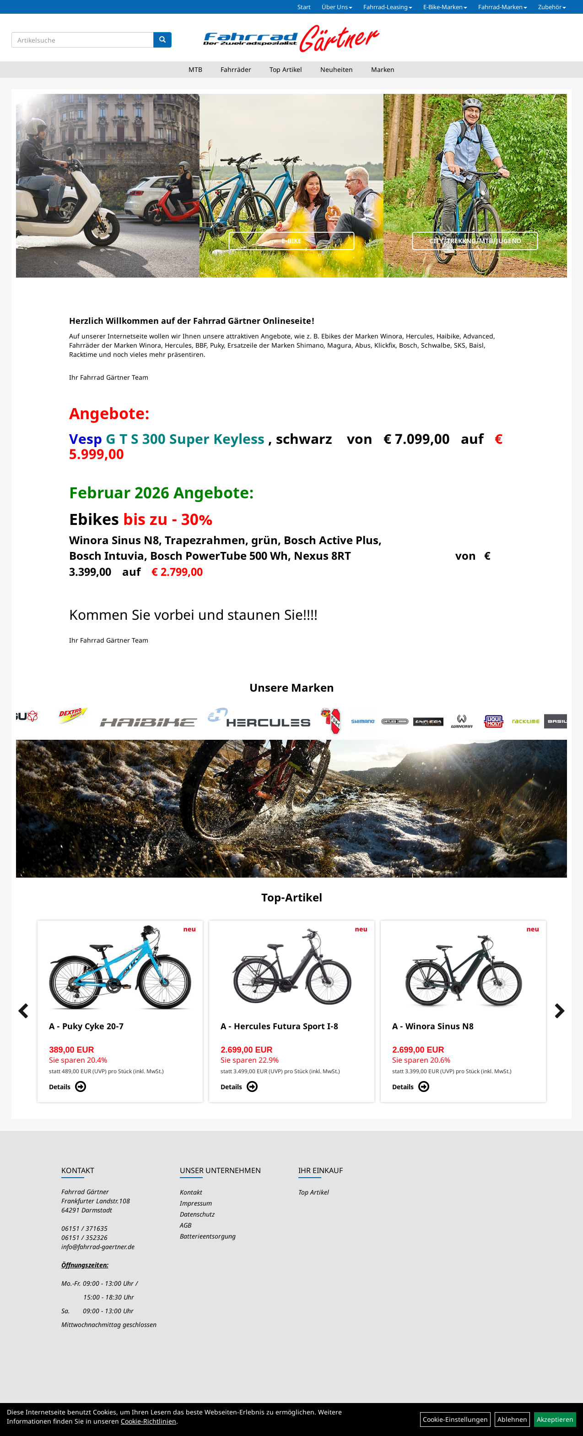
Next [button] (560, 1011)
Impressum (196, 1203)
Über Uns (337, 7)
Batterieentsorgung (208, 1236)
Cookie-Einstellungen (455, 1419)
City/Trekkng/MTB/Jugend (475, 240)
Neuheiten (336, 69)
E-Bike (291, 240)
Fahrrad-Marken (502, 7)
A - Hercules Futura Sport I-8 (279, 1026)
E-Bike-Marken (445, 7)
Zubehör (552, 7)
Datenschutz (197, 1214)
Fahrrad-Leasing (387, 7)
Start (304, 7)
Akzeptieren (555, 1419)
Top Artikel (286, 69)
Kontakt (191, 1192)
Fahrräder (236, 69)
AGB (185, 1225)
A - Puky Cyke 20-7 (86, 1026)
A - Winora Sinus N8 (433, 1026)
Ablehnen (512, 1419)
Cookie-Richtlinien (148, 1421)
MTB (195, 69)
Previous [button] (23, 1011)
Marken (382, 69)
